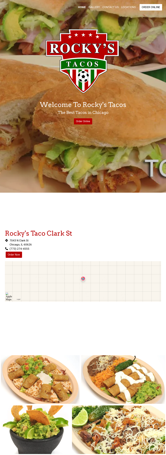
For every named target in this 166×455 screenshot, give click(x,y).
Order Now (14, 254)
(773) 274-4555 (19, 248)
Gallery (94, 7)
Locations (128, 7)
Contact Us (110, 7)
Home (82, 7)
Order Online (151, 7)
